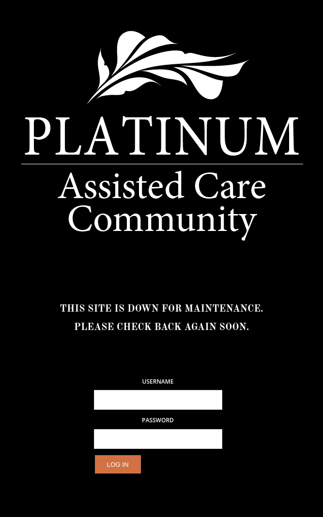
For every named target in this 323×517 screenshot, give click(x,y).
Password (158, 420)
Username (158, 381)
